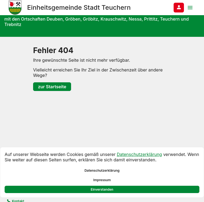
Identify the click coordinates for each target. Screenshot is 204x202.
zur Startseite (52, 86)
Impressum (102, 180)
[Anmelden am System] (179, 7)
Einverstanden (102, 189)
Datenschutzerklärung (139, 154)
